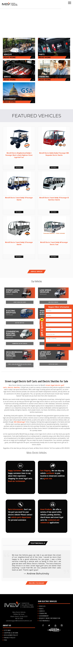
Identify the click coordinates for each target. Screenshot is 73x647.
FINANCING (43, 613)
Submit (58, 345)
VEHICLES (42, 606)
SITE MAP (7, 630)
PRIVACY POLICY (9, 638)
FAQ (5, 640)
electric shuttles (14, 387)
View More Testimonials (36, 583)
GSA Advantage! (19, 422)
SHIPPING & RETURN (11, 633)
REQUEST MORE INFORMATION (49, 618)
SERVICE (42, 611)
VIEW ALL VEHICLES (36, 271)
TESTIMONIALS (44, 621)
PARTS (41, 609)
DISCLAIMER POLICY (11, 635)
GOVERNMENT (44, 616)
